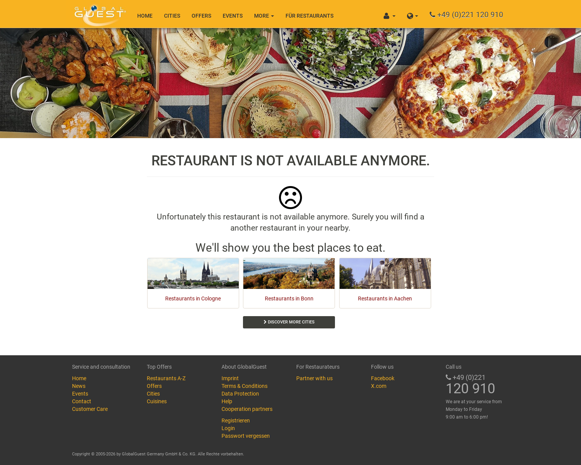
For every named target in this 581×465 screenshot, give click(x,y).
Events (233, 16)
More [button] (264, 16)
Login (228, 428)
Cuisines (157, 401)
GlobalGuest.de (98, 13)
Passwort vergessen (246, 436)
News (78, 386)
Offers (201, 16)
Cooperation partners (247, 409)
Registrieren (236, 420)
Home (145, 16)
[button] (412, 14)
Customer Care (90, 409)
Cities (172, 16)
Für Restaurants (309, 16)
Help (227, 401)
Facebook (382, 378)
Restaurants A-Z (166, 378)
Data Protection (240, 394)
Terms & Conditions (245, 386)
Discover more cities (289, 322)
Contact (81, 401)
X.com (378, 386)
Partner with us (314, 378)
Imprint (230, 378)
